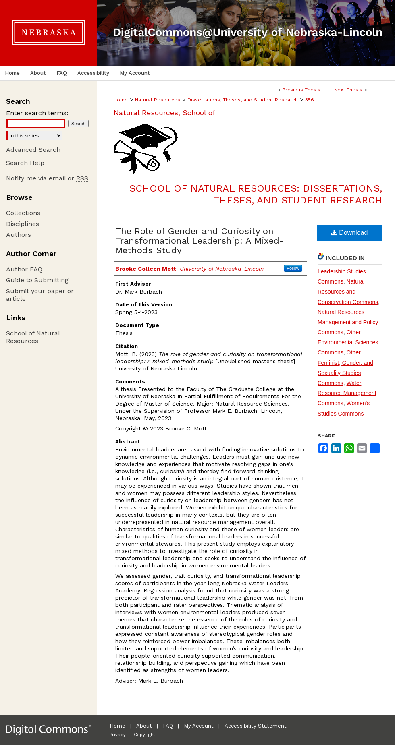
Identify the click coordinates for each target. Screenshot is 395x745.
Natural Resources (157, 100)
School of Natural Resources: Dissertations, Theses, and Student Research (255, 194)
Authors (18, 234)
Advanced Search (33, 149)
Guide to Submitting (37, 280)
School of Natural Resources (33, 337)
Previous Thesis (301, 90)
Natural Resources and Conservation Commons (348, 291)
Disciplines (22, 224)
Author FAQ (24, 269)
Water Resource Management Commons (347, 393)
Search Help (25, 163)
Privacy (118, 734)
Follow (293, 268)
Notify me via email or (47, 178)
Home (121, 100)
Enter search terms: (37, 113)
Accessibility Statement (256, 726)
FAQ (168, 726)
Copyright (144, 734)
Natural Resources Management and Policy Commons (348, 322)
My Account (199, 726)
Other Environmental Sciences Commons (348, 342)
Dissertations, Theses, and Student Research (242, 100)
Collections (23, 213)
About (144, 726)
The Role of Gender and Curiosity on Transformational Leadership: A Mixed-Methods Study (199, 240)
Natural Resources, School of (164, 112)
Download (349, 232)
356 (309, 100)
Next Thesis (348, 90)
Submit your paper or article (40, 294)
